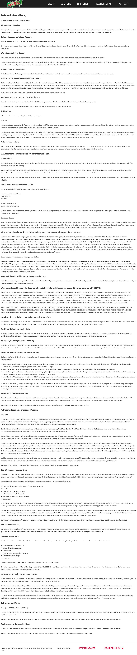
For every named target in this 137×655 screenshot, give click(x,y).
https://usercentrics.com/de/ (103, 477)
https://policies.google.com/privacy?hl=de (107, 619)
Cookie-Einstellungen (64, 648)
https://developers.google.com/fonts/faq (51, 619)
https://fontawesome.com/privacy (81, 633)
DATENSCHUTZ (115, 648)
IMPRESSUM (88, 648)
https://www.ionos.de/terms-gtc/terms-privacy (43, 127)
